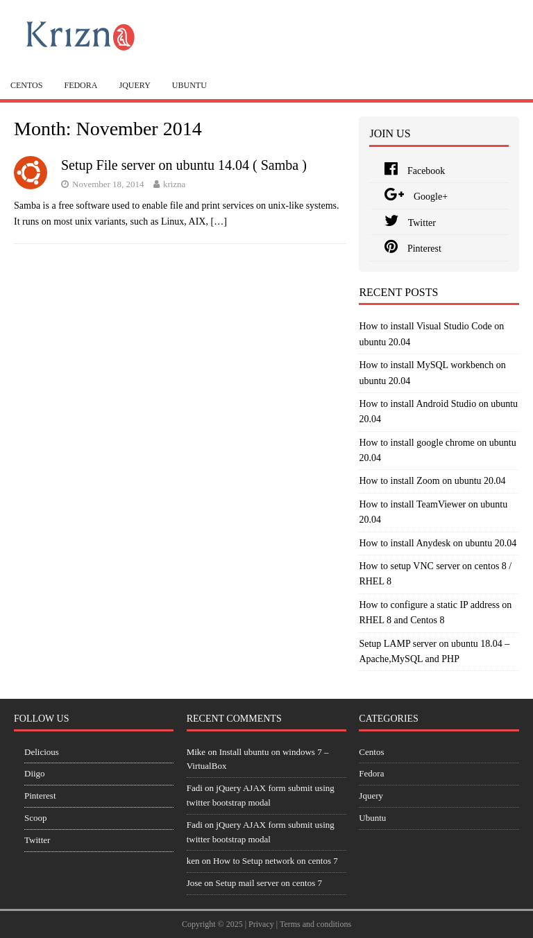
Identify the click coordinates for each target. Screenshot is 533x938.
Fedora (80, 85)
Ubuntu (189, 85)
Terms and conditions (315, 924)
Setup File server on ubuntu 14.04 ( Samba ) (184, 165)
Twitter (409, 223)
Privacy (261, 924)
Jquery (134, 85)
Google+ (416, 196)
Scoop (35, 818)
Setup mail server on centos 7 (269, 883)
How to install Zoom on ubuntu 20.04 (432, 481)
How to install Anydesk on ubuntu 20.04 (437, 543)
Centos (26, 85)
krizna (174, 184)
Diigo (34, 773)
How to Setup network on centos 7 (275, 861)
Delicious (41, 752)
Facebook (414, 171)
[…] (218, 221)
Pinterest (412, 248)
